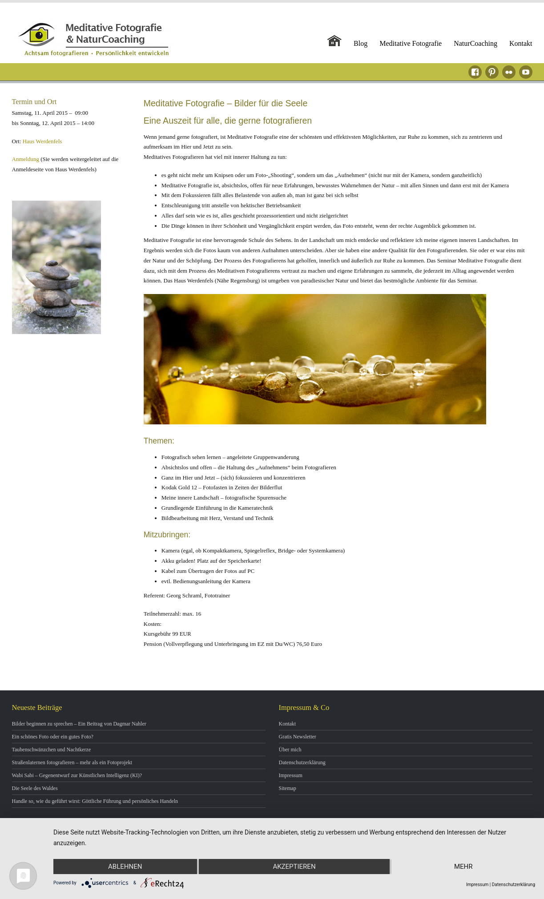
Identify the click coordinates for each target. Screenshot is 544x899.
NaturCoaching (475, 43)
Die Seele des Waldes (35, 788)
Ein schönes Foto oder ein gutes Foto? (52, 737)
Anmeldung (25, 159)
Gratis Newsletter (297, 737)
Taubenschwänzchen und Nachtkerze (51, 749)
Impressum (290, 775)
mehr (463, 867)
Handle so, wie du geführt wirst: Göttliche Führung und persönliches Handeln (95, 801)
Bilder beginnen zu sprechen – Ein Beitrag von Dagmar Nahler (79, 724)
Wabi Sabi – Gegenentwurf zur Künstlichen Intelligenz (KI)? (77, 775)
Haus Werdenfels (42, 141)
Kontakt (520, 43)
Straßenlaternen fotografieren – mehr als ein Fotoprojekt (72, 762)
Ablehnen (125, 867)
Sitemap (287, 788)
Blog (360, 43)
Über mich (290, 749)
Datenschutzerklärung (302, 762)
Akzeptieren (294, 867)
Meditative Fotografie (410, 43)
